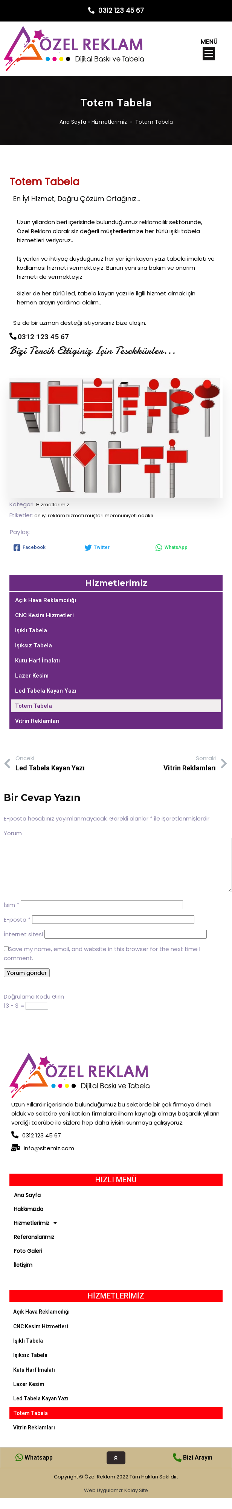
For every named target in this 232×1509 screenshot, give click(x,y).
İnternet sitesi (23, 934)
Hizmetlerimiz (109, 122)
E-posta (17, 920)
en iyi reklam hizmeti (59, 515)
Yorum (13, 833)
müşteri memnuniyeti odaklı (119, 515)
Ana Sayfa (73, 122)
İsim (11, 905)
